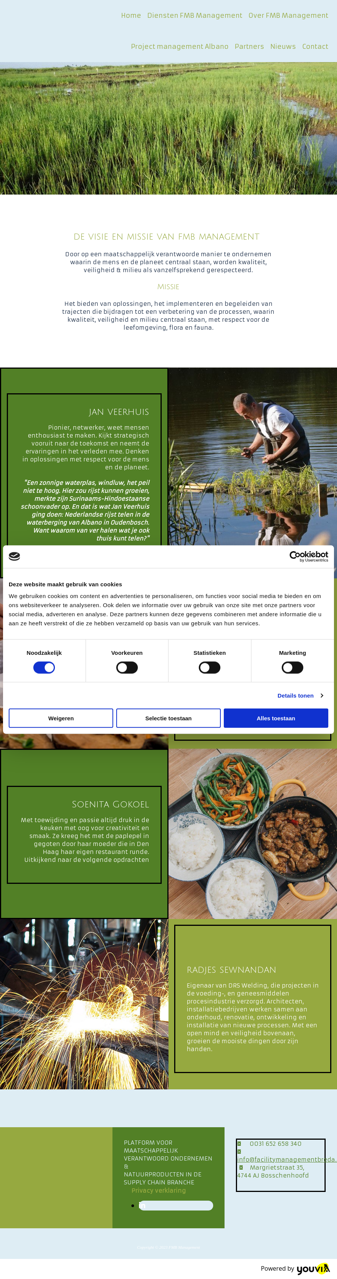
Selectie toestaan (168, 718)
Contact (315, 46)
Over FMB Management (288, 15)
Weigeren (61, 718)
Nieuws (283, 46)
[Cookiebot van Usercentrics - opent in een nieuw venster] (295, 556)
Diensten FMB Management (194, 15)
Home (131, 15)
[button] (158, 1190)
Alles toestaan (276, 718)
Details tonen (296, 695)
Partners (249, 46)
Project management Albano (180, 46)
